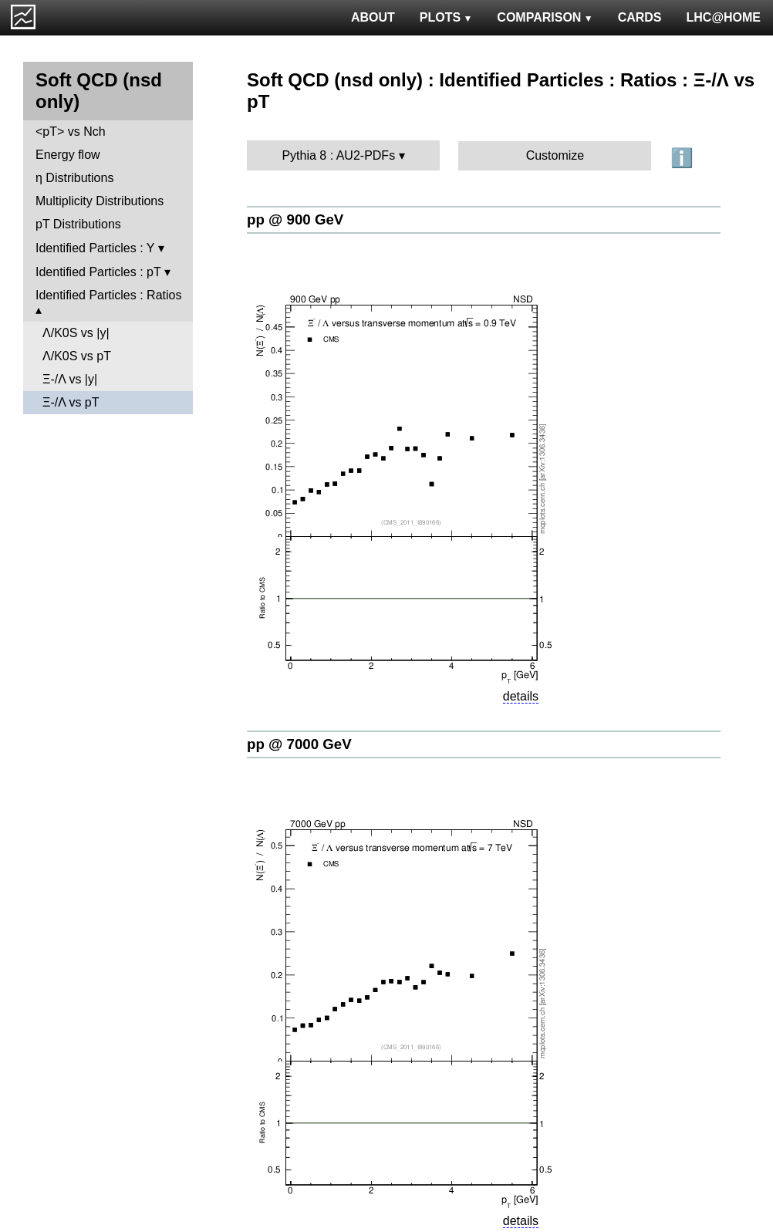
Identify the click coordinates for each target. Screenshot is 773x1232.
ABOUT (373, 17)
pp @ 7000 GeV (299, 744)
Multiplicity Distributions (99, 201)
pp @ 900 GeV (295, 219)
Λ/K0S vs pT (76, 356)
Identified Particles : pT (97, 271)
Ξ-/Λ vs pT (71, 402)
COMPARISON (544, 17)
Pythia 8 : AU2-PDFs (338, 155)
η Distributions (74, 177)
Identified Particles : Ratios (108, 295)
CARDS (640, 17)
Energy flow (67, 154)
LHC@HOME (724, 17)
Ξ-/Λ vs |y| (69, 379)
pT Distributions (78, 224)
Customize (555, 155)
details (520, 696)
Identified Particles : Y (94, 248)
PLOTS (446, 17)
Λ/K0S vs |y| (76, 332)
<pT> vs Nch (70, 131)
